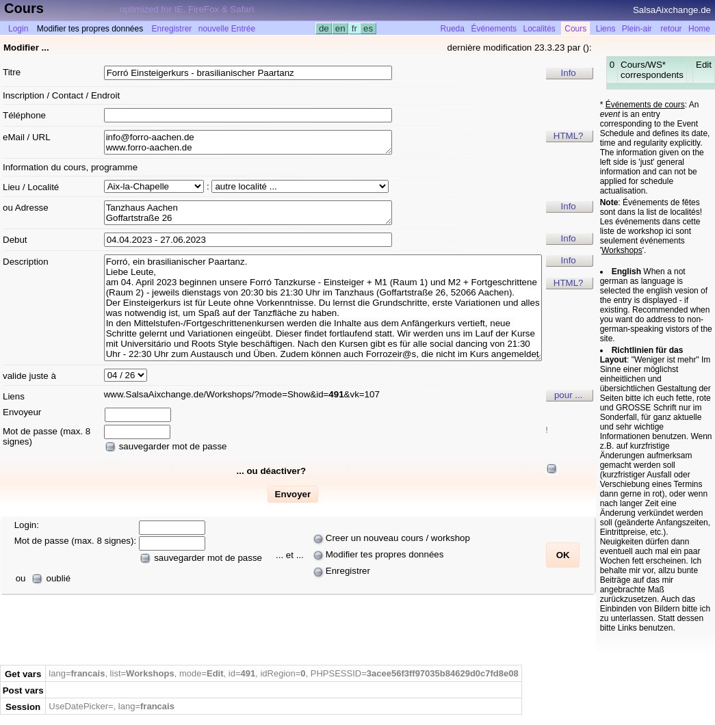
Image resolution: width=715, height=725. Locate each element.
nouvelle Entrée (226, 29)
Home (699, 29)
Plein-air (637, 29)
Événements (494, 29)
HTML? (569, 136)
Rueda (453, 29)
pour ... (568, 395)
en (340, 28)
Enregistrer (172, 29)
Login (18, 29)
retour (670, 29)
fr (354, 28)
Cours (575, 29)
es (368, 28)
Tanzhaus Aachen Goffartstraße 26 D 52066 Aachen (248, 212)
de (323, 28)
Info (568, 73)
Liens (606, 29)
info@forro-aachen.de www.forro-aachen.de (248, 142)
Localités (539, 29)
